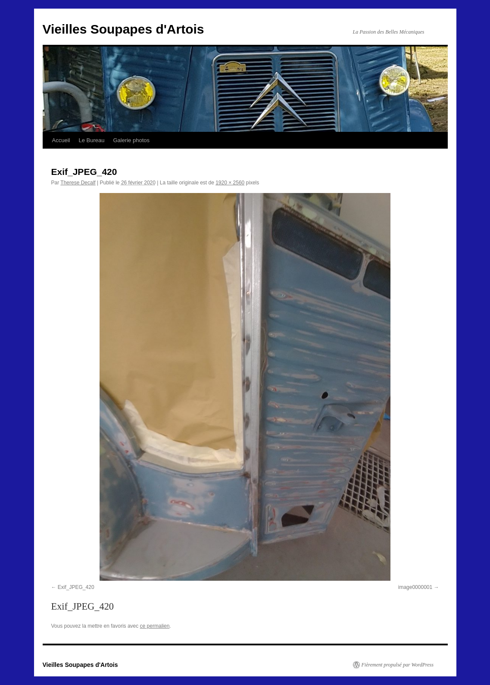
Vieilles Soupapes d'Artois (123, 29)
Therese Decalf (77, 183)
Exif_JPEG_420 (76, 587)
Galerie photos (131, 140)
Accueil (61, 140)
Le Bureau (91, 140)
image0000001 (415, 587)
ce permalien (155, 626)
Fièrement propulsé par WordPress (398, 665)
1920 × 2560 (229, 183)
